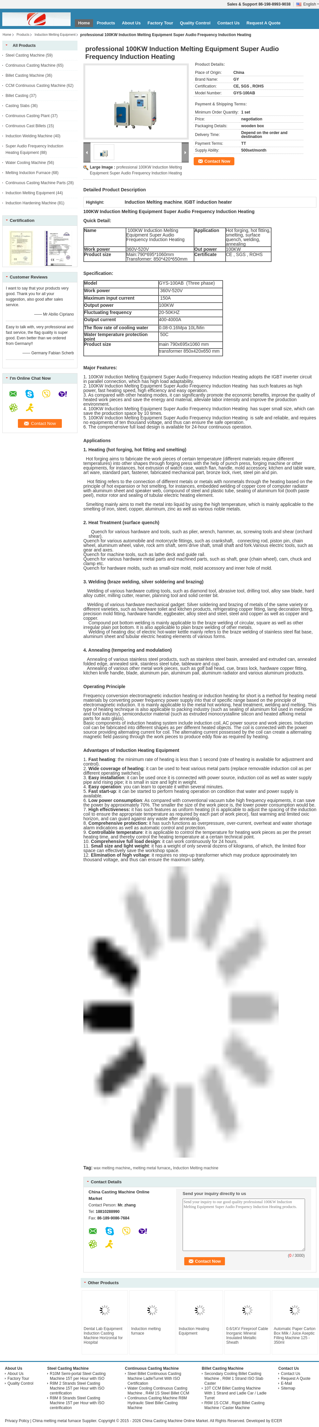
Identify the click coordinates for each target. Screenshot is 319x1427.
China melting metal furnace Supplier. (65, 1421)
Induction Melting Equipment (55, 34)
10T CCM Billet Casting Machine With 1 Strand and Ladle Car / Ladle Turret (235, 1393)
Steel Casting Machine (25, 55)
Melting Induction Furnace (28, 172)
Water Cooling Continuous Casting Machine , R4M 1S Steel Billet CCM (158, 1390)
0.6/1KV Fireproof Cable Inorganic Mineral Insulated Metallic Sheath (247, 1335)
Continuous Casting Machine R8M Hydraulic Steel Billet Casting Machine (157, 1403)
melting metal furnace (151, 1168)
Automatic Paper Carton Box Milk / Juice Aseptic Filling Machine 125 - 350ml (294, 1335)
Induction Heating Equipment (194, 1331)
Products (106, 22)
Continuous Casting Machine (30, 65)
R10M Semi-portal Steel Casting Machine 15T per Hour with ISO (77, 1376)
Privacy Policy (17, 1421)
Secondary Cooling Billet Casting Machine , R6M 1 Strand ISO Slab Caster (233, 1378)
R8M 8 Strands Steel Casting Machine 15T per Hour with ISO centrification (77, 1403)
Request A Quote (263, 22)
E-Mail (286, 1383)
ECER (276, 1421)
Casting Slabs (18, 105)
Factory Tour (160, 22)
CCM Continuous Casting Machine (35, 85)
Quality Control (195, 22)
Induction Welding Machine (29, 136)
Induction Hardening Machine (31, 203)
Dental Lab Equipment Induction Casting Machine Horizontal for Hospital (103, 1335)
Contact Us (228, 22)
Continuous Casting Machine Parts (36, 183)
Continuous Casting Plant (27, 116)
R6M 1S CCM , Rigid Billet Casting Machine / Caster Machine (234, 1405)
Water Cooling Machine (26, 162)
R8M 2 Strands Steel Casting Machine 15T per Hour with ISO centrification (77, 1388)
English (311, 4)
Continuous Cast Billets (26, 126)
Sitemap (288, 1388)
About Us (131, 22)
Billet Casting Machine (25, 75)
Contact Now (217, 161)
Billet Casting (17, 95)
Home (84, 22)
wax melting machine (112, 1168)
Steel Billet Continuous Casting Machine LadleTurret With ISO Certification (154, 1378)
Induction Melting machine (195, 1168)
